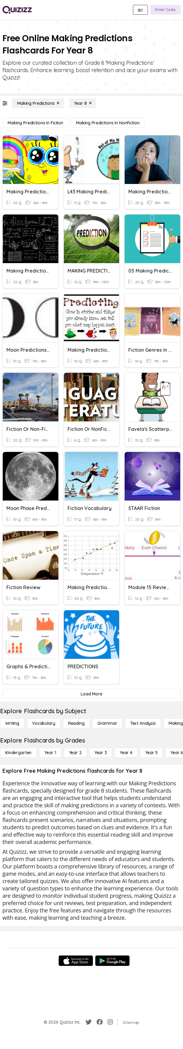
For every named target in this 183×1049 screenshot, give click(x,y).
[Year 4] (126, 752)
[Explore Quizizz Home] (17, 10)
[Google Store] (112, 960)
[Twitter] (89, 1022)
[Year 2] (75, 752)
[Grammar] (107, 723)
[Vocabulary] (43, 723)
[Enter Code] (165, 10)
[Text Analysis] (143, 723)
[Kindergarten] (18, 752)
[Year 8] (82, 103)
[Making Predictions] (38, 103)
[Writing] (12, 723)
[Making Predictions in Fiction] (35, 123)
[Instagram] (110, 1022)
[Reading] (76, 723)
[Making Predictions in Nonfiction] (108, 123)
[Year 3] (100, 752)
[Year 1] (50, 752)
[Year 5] (151, 752)
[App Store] (76, 960)
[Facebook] (100, 1022)
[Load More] (91, 694)
